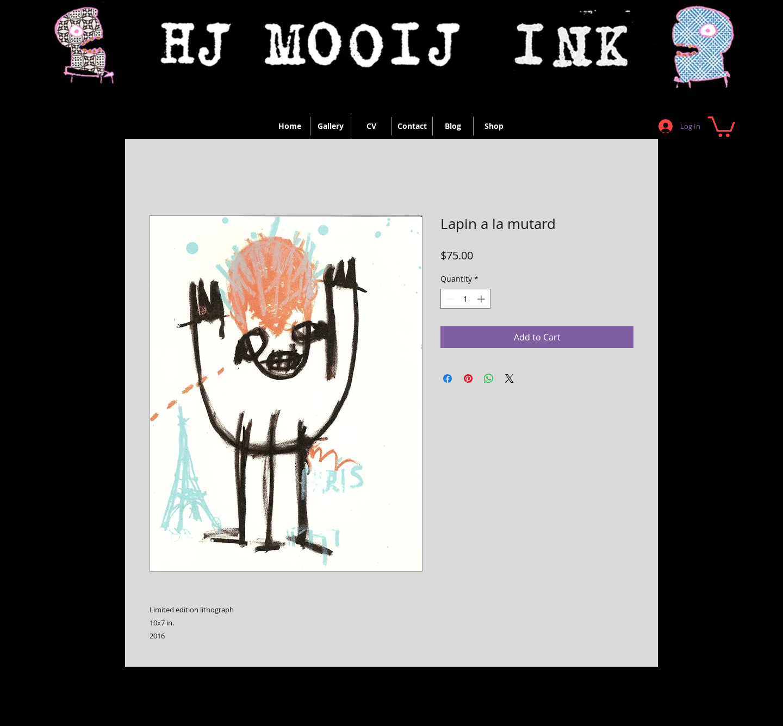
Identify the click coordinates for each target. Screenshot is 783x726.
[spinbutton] (465, 298)
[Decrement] (449, 298)
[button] (721, 125)
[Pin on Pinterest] (468, 378)
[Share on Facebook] (447, 378)
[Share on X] (509, 378)
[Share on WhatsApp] (488, 378)
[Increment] (482, 298)
